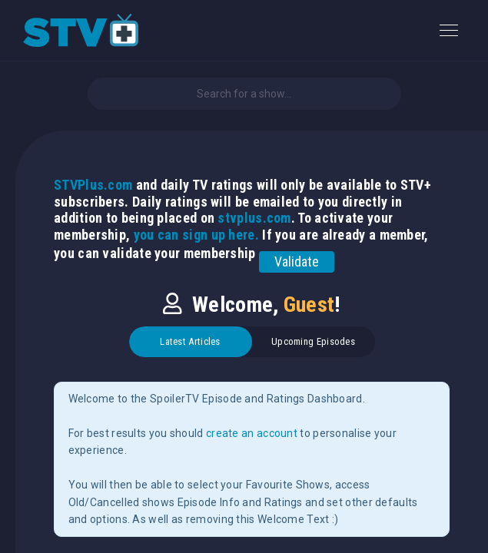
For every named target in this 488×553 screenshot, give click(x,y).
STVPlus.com (93, 185)
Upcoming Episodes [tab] (313, 341)
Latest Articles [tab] (190, 341)
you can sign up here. (196, 235)
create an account (251, 433)
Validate (296, 261)
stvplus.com (253, 218)
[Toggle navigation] (449, 30)
